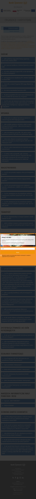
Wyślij (17, 252)
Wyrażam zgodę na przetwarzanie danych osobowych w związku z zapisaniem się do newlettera (15, 256)
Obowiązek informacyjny (6, 258)
